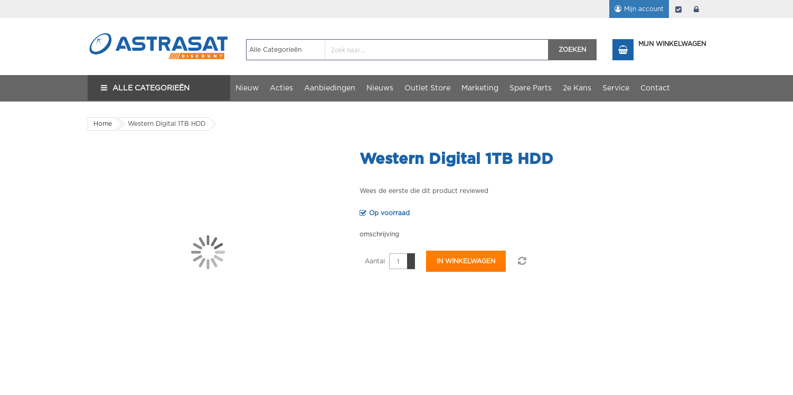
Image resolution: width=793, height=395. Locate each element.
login (696, 9)
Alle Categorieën (151, 88)
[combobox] (397, 49)
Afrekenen (678, 9)
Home (102, 124)
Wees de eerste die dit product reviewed (424, 191)
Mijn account (644, 9)
